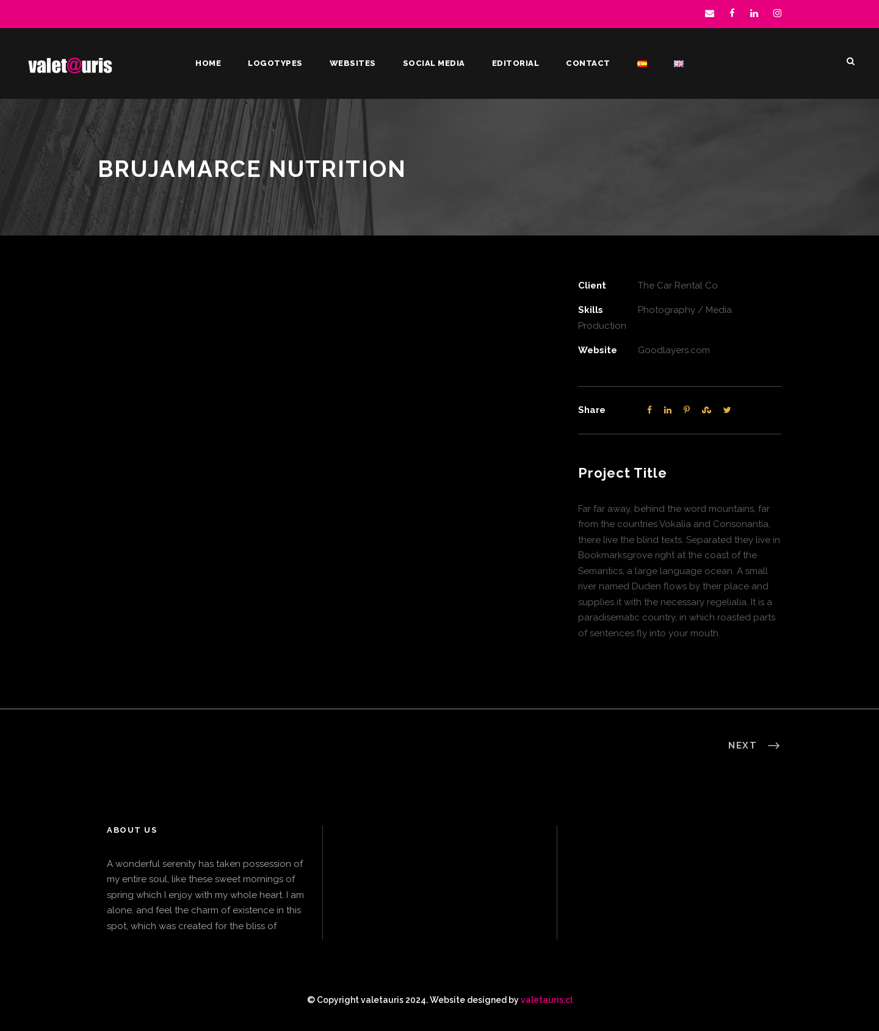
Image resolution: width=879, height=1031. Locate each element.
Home (208, 63)
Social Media (434, 63)
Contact (588, 63)
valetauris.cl (547, 1000)
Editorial (516, 63)
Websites (353, 63)
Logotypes (275, 63)
